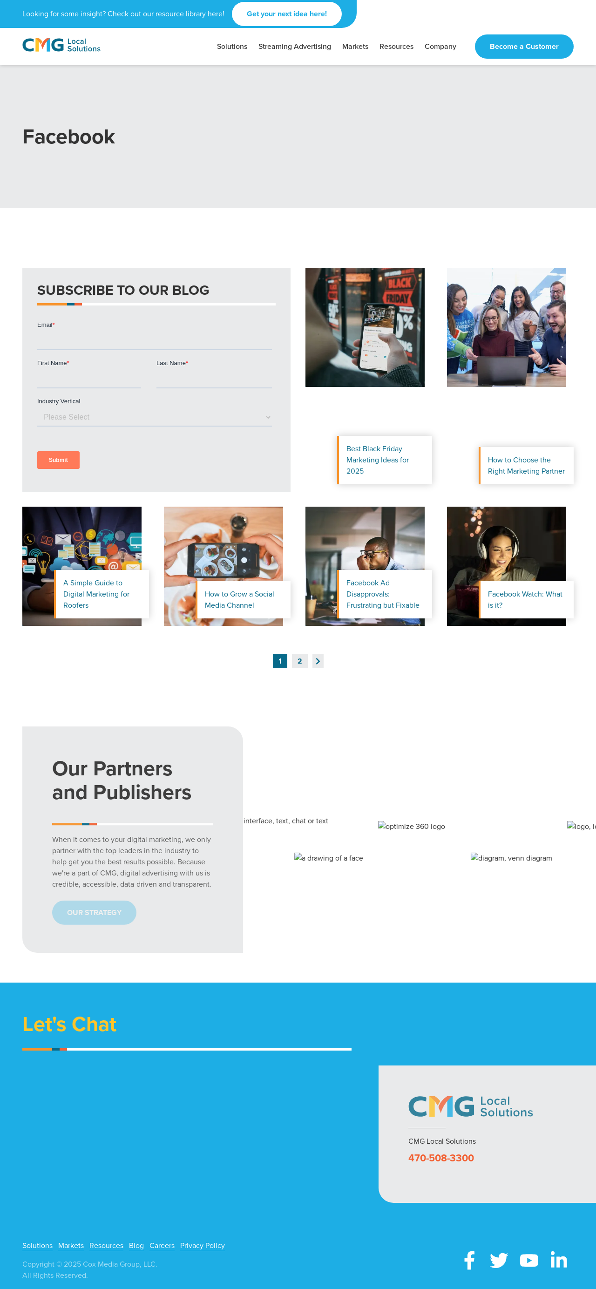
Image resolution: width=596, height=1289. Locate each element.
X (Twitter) (499, 1260)
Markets (71, 1246)
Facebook (469, 1260)
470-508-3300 (441, 1158)
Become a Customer (524, 46)
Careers (162, 1246)
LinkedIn (559, 1260)
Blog (136, 1246)
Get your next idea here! (287, 13)
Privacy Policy (202, 1246)
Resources (106, 1246)
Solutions (37, 1246)
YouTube (529, 1260)
